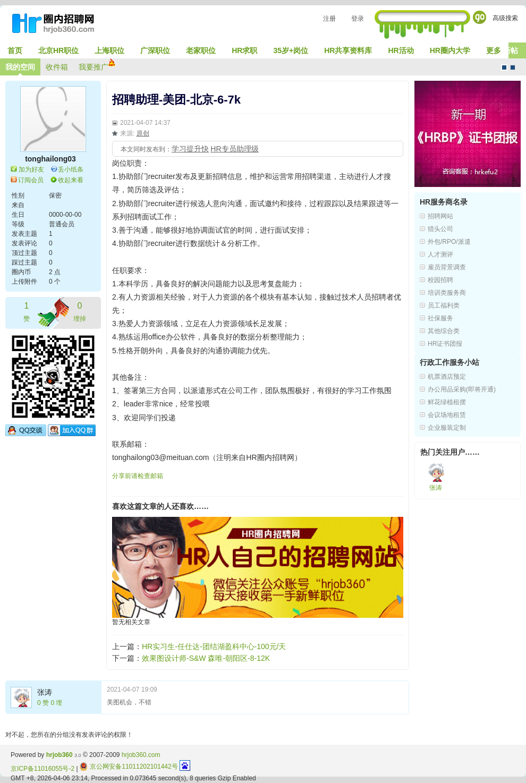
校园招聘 (440, 280)
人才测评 (440, 254)
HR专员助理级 (234, 148)
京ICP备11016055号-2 (42, 768)
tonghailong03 (50, 159)
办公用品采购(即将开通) (462, 389)
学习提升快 (190, 148)
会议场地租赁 (447, 415)
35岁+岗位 (290, 50)
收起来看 (70, 180)
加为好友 (31, 169)
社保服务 (440, 318)
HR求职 (244, 50)
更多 (493, 50)
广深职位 (155, 50)
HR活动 (400, 50)
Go (479, 17)
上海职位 (109, 50)
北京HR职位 (58, 50)
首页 (14, 50)
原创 (143, 133)
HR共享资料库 (348, 50)
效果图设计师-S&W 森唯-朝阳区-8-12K (206, 658)
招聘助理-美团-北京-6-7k (176, 99)
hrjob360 (59, 755)
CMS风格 (512, 67)
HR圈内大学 (450, 50)
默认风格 (504, 67)
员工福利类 (444, 305)
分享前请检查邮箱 (137, 476)
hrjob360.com (141, 755)
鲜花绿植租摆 (447, 402)
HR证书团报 (445, 343)
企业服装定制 (447, 427)
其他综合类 (444, 331)
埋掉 (79, 311)
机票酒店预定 (447, 376)
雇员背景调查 (447, 267)
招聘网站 (440, 216)
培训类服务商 (447, 292)
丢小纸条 (70, 169)
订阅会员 (31, 180)
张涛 (44, 692)
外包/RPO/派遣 (449, 241)
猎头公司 (440, 229)
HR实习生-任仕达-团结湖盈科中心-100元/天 (214, 646)
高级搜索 (505, 18)
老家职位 (201, 50)
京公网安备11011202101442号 (129, 766)
